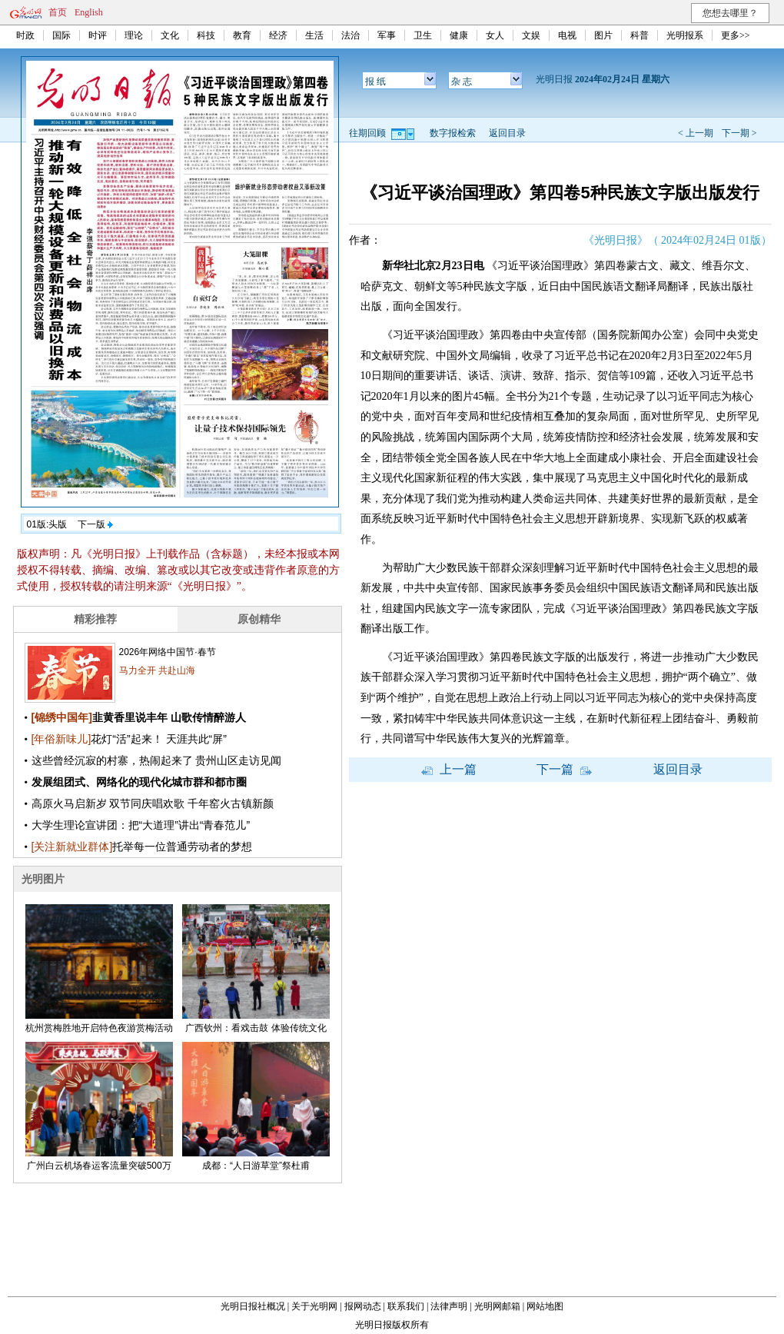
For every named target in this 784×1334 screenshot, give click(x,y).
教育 (242, 35)
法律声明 (448, 1306)
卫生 (423, 35)
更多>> (735, 35)
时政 (25, 35)
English (89, 12)
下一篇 (564, 769)
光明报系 (684, 35)
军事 (386, 35)
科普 (639, 35)
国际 (61, 35)
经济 (278, 35)
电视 (567, 35)
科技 (206, 35)
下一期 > (739, 133)
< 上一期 (695, 133)
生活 (314, 35)
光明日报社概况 (253, 1306)
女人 (495, 35)
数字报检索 (453, 133)
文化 (170, 35)
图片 (603, 35)
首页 (57, 12)
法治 (350, 35)
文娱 (531, 35)
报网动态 (362, 1306)
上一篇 (449, 769)
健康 (459, 35)
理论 (134, 35)
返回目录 (507, 133)
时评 (97, 35)
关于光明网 (314, 1306)
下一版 (95, 524)
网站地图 (545, 1306)
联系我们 (405, 1306)
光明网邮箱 (497, 1306)
